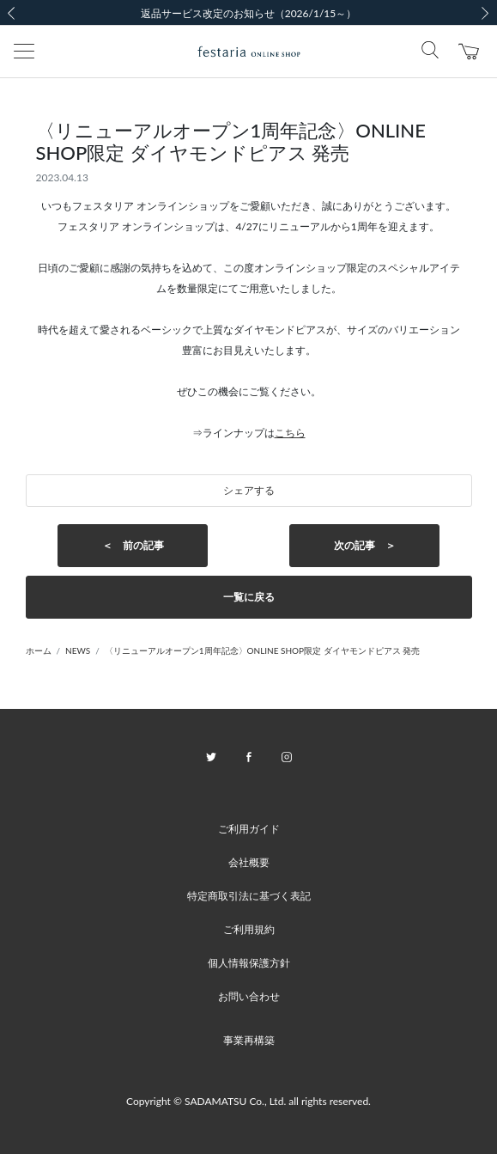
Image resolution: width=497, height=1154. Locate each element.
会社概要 (249, 862)
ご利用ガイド (249, 828)
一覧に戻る (249, 596)
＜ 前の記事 (133, 545)
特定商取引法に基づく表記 (249, 895)
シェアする (249, 490)
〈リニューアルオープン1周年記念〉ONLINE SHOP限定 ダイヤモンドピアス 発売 (263, 650)
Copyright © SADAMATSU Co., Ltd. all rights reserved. (248, 1101)
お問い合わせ (249, 996)
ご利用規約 (249, 929)
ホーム (39, 650)
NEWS (77, 650)
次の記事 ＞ (365, 545)
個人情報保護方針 (249, 962)
